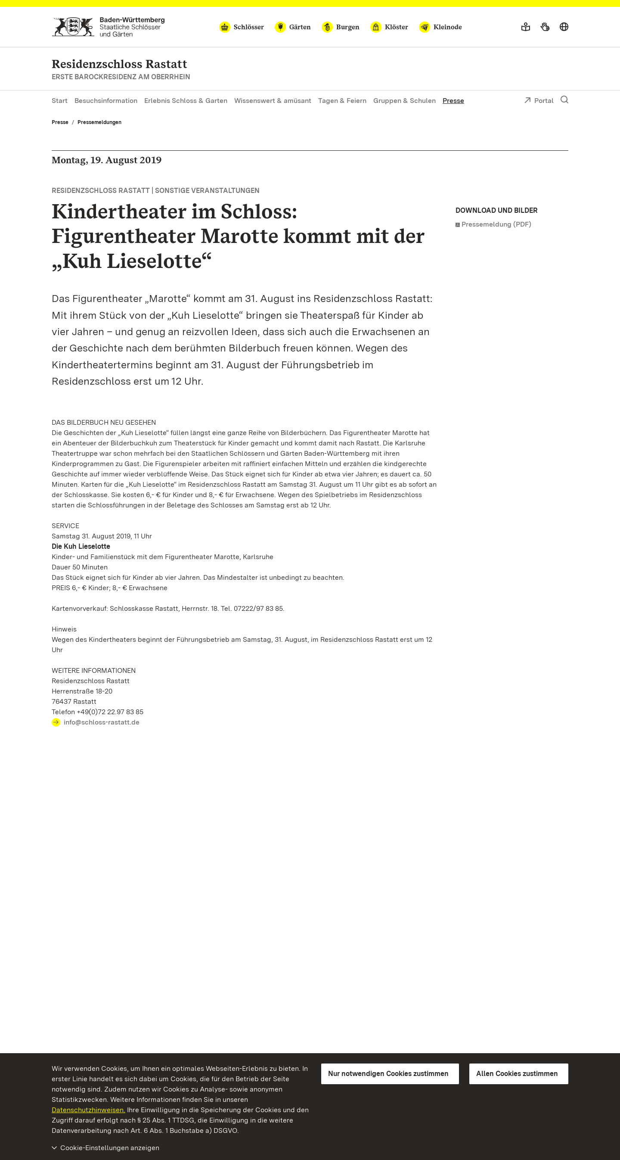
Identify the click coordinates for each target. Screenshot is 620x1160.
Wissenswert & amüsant (272, 100)
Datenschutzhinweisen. (88, 1110)
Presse (453, 100)
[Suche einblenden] (564, 100)
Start (60, 100)
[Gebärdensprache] (545, 27)
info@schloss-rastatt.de (102, 722)
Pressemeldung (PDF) (496, 224)
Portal (539, 101)
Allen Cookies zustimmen (517, 1074)
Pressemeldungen (99, 122)
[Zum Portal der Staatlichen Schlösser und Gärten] (108, 27)
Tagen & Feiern (342, 100)
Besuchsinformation (105, 100)
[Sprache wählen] (564, 27)
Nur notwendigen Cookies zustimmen (388, 1074)
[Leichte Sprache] (525, 27)
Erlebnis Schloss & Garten (185, 100)
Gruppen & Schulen (404, 100)
